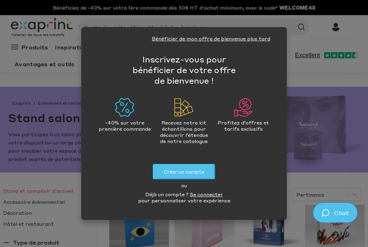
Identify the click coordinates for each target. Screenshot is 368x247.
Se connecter (206, 194)
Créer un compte (184, 172)
